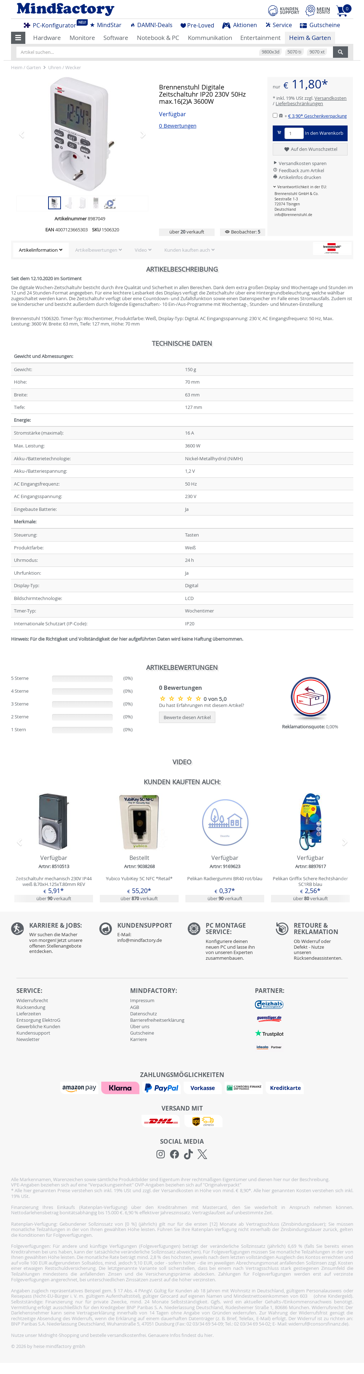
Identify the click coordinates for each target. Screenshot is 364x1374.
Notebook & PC (158, 38)
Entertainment (260, 38)
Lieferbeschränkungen (299, 103)
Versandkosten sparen (300, 163)
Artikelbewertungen (96, 250)
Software (115, 38)
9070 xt (317, 51)
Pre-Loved (197, 25)
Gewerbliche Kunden (38, 1026)
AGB (134, 1007)
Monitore (82, 38)
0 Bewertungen (177, 125)
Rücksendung (30, 1007)
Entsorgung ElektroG (38, 1020)
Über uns (139, 1026)
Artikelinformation (38, 250)
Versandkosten (330, 98)
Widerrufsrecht (32, 1000)
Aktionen (239, 25)
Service (278, 25)
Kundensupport (33, 1033)
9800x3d (271, 51)
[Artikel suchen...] (174, 52)
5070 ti (294, 51)
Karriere (138, 1039)
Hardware (47, 38)
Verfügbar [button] (172, 114)
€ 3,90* (317, 116)
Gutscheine (320, 25)
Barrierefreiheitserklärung (157, 1020)
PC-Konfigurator (52, 24)
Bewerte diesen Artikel (187, 717)
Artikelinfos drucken (297, 177)
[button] (18, 38)
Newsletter (28, 1039)
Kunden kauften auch (187, 250)
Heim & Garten (310, 38)
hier (208, 1335)
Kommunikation (210, 38)
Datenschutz (143, 1013)
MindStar (105, 25)
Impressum (142, 1000)
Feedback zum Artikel (298, 170)
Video (141, 250)
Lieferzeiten (28, 1013)
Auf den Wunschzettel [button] (310, 149)
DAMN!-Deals (151, 25)
